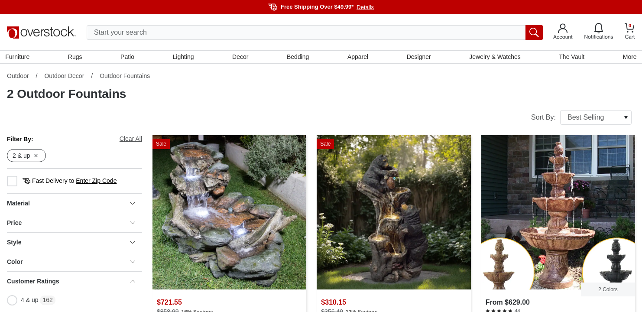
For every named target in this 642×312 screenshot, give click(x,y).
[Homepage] (41, 32)
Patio (128, 57)
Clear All (131, 140)
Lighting (184, 57)
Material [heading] (71, 205)
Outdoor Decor (64, 77)
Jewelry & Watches (494, 57)
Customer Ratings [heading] (71, 283)
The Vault (570, 57)
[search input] (315, 32)
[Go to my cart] (630, 32)
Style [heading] (71, 243)
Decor (241, 57)
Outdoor (18, 77)
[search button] (534, 32)
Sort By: (581, 119)
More (628, 57)
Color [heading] (71, 263)
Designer (418, 57)
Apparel (357, 57)
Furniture (19, 57)
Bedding (298, 57)
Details (365, 7)
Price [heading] (71, 224)
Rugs (76, 57)
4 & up (22, 302)
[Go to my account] (563, 32)
